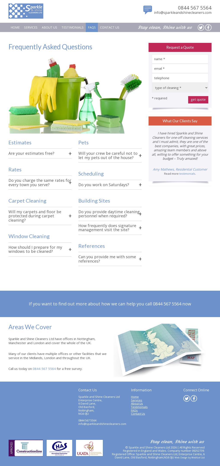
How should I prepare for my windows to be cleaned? (35, 249)
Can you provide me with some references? (107, 259)
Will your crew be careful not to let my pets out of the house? (108, 155)
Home (15, 27)
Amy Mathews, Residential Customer (180, 169)
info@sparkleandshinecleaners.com (183, 12)
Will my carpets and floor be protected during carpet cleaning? (34, 216)
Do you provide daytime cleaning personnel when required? (109, 214)
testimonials (187, 174)
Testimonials (72, 27)
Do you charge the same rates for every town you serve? (39, 182)
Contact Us (109, 27)
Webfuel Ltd (198, 457)
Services (30, 27)
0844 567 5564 (195, 7)
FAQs (92, 27)
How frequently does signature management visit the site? (107, 227)
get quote (198, 99)
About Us (49, 27)
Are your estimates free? (31, 153)
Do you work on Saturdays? (103, 184)
